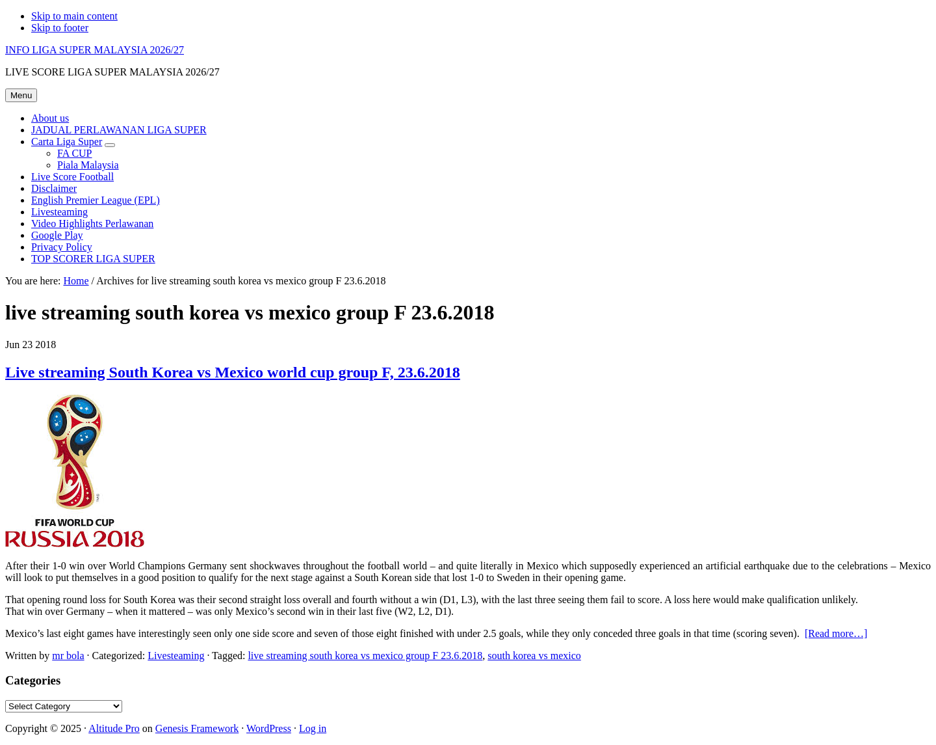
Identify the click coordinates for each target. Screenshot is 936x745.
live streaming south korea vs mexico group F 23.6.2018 (365, 655)
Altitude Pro (114, 728)
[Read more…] (836, 633)
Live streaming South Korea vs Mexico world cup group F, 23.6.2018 (232, 372)
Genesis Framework (197, 728)
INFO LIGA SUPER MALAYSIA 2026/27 (94, 49)
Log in (312, 728)
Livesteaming (176, 655)
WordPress (268, 728)
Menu (21, 95)
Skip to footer (59, 27)
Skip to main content (74, 15)
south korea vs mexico (534, 655)
